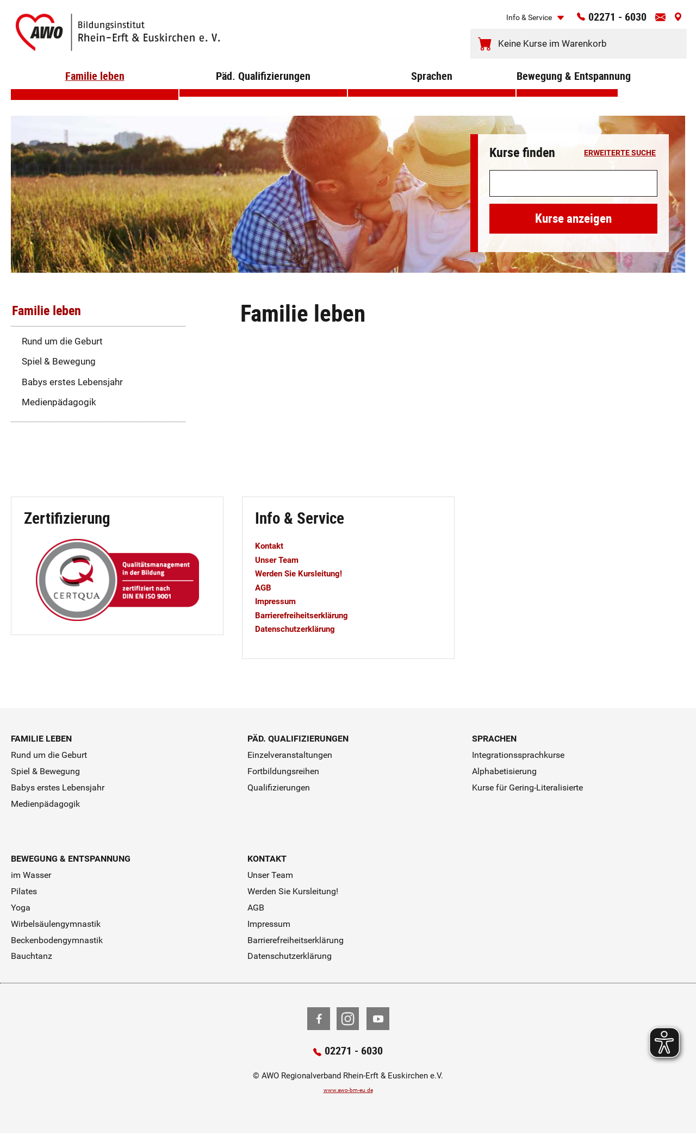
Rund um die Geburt (62, 341)
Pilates (24, 891)
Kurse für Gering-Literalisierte (527, 787)
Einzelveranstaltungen (289, 755)
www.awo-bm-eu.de (348, 1091)
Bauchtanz (31, 956)
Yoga (20, 907)
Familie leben (94, 92)
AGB (264, 587)
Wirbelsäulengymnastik (56, 924)
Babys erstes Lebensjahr (72, 381)
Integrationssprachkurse (518, 755)
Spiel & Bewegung (59, 361)
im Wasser (31, 875)
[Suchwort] (573, 183)
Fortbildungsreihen (283, 771)
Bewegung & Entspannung (567, 92)
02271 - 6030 (603, 20)
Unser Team (280, 559)
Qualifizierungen (278, 787)
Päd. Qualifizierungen (263, 92)
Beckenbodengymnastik (57, 940)
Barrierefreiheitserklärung (309, 615)
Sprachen (431, 92)
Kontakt (271, 545)
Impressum (279, 600)
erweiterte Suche (620, 153)
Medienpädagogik (59, 402)
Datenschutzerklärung (302, 628)
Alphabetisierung (504, 771)
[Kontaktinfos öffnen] (655, 21)
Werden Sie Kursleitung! (306, 573)
